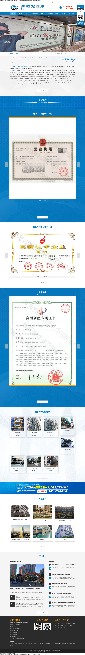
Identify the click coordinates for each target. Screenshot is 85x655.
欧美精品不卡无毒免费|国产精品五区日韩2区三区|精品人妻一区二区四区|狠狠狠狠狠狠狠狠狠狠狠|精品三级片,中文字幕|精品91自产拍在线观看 (20, 0)
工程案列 (42, 13)
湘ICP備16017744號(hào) (42, 651)
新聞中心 (27, 13)
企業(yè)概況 (20, 13)
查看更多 (42, 90)
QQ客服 (80, 11)
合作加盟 (56, 13)
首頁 (13, 13)
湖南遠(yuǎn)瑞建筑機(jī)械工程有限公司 (49, 650)
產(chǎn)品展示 (35, 13)
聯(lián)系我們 (71, 13)
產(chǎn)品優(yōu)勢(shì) (49, 14)
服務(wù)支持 (64, 13)
